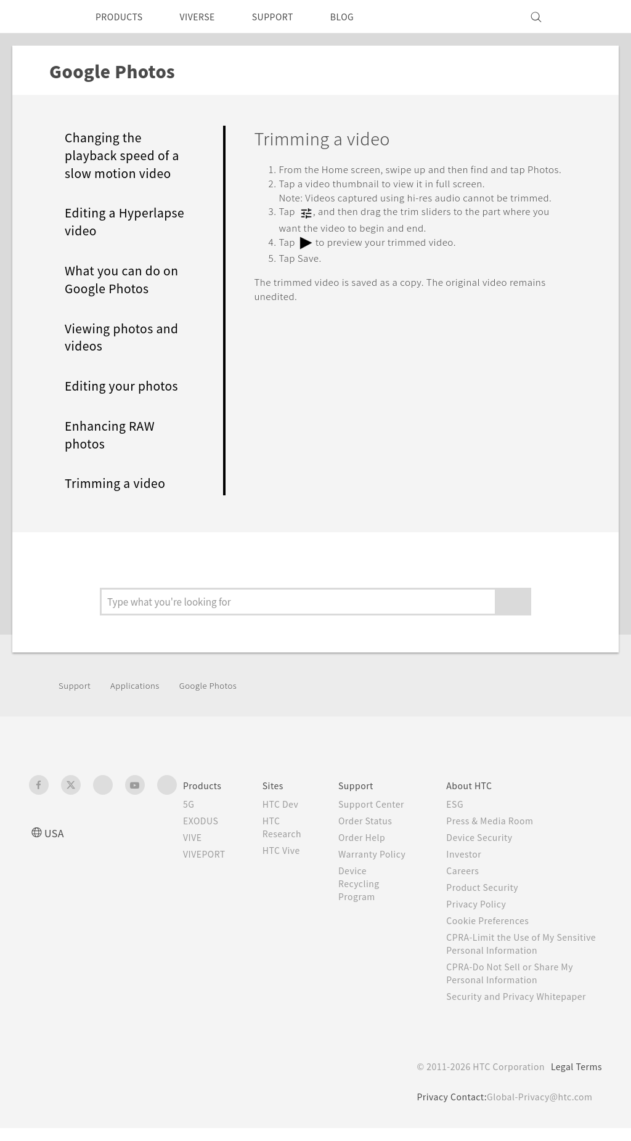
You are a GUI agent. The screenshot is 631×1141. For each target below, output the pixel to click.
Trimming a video (121, 483)
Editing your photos (127, 385)
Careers (472, 870)
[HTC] (44, 16)
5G (189, 804)
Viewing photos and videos (127, 337)
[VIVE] (585, 16)
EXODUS (203, 820)
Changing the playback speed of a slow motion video (125, 155)
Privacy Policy (487, 903)
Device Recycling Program (373, 909)
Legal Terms (574, 1079)
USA (55, 832)
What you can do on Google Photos (127, 279)
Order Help (375, 850)
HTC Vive (291, 850)
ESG (464, 804)
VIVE (194, 837)
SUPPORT (290, 16)
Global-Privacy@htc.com (537, 1109)
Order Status (379, 833)
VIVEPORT (208, 853)
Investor (474, 853)
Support (76, 685)
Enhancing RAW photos (115, 434)
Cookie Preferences (500, 920)
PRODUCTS (123, 16)
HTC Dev (290, 804)
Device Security (491, 837)
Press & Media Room (503, 820)
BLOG (364, 16)
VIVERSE (208, 16)
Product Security (493, 887)
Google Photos (220, 685)
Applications (141, 685)
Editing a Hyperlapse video (118, 221)
